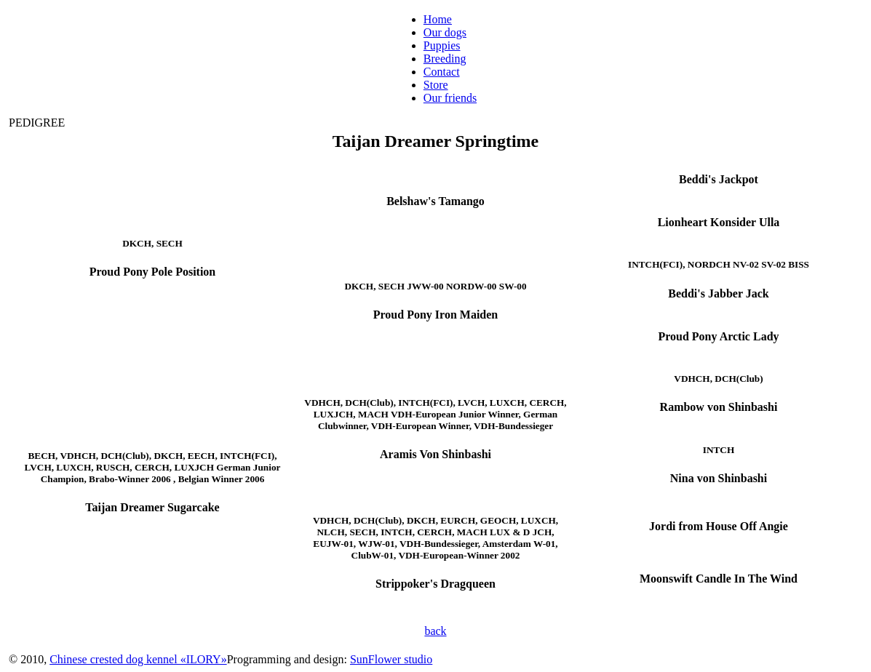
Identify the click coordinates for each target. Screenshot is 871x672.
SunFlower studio (391, 659)
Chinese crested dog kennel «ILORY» (138, 659)
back (435, 631)
